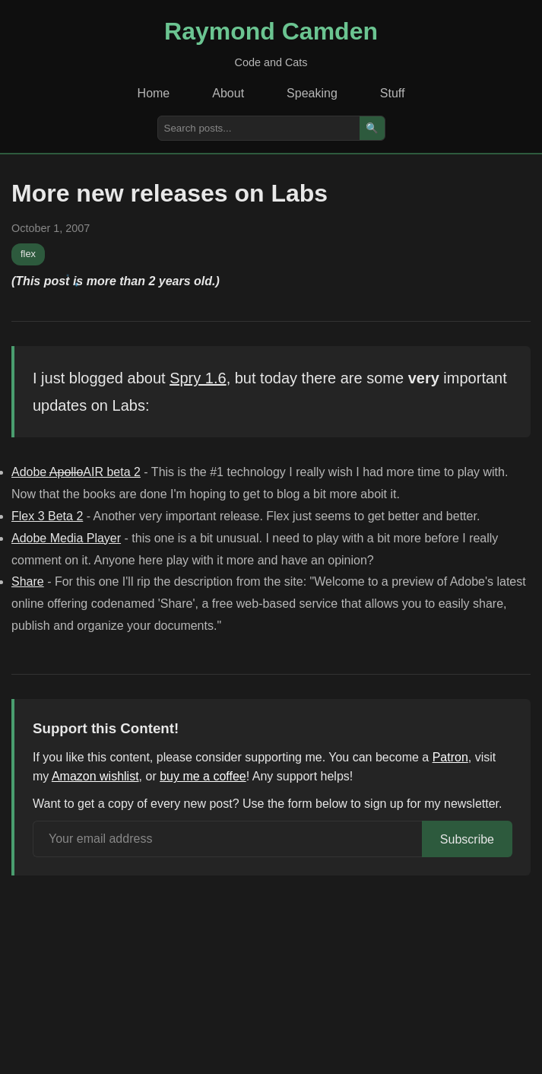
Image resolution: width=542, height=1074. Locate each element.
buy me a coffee (203, 776)
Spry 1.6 (198, 378)
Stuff (392, 93)
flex (28, 253)
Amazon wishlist (95, 776)
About (228, 93)
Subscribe (467, 839)
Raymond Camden (271, 31)
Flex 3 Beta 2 (47, 516)
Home (154, 93)
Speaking (312, 93)
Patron (450, 757)
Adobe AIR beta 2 (76, 472)
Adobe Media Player (66, 538)
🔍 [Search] (372, 128)
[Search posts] (259, 128)
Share (27, 581)
